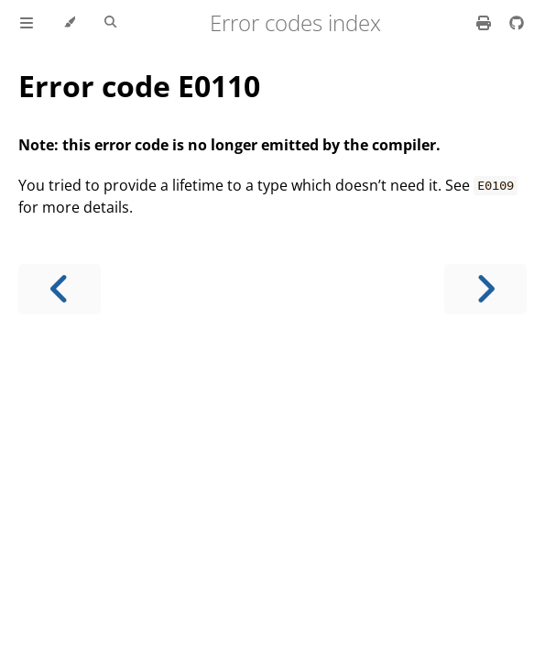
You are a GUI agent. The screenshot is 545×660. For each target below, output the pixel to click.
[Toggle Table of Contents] (27, 23)
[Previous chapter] (59, 289)
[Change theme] (69, 23)
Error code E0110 (139, 85)
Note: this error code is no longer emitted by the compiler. (229, 145)
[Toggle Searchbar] (110, 23)
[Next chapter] (485, 289)
